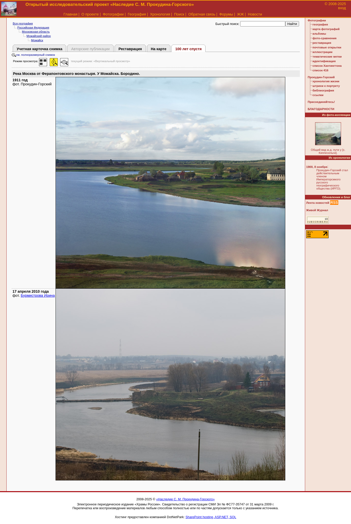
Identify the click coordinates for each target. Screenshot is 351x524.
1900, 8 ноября (316, 166)
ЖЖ (240, 14)
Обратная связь (201, 14)
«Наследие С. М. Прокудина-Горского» (185, 499)
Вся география (23, 23)
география (320, 24)
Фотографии (113, 14)
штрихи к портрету (326, 85)
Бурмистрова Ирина (38, 295)
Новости (255, 14)
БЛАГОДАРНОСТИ (321, 109)
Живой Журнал (317, 210)
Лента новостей (317, 202)
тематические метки (327, 56)
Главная (70, 14)
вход (342, 8)
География (137, 14)
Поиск (179, 14)
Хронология (160, 14)
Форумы (226, 14)
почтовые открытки (327, 47)
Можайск (37, 40)
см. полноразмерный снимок (33, 54)
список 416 (320, 70)
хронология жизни (326, 81)
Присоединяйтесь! (321, 101)
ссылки (318, 95)
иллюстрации (322, 51)
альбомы (319, 33)
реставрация (322, 42)
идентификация (324, 61)
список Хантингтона (327, 65)
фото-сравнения (324, 38)
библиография (323, 90)
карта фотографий (326, 29)
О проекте (90, 14)
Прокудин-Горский (321, 77)
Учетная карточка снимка (39, 49)
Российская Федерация (33, 27)
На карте (158, 49)
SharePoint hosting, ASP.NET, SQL (210, 517)
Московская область (36, 31)
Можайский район (38, 35)
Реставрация (130, 49)
